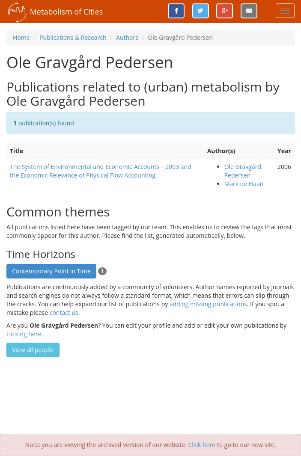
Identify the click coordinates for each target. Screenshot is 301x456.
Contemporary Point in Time (51, 271)
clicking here (23, 334)
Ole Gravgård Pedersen (242, 171)
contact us (64, 312)
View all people (33, 350)
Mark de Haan (244, 184)
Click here (202, 445)
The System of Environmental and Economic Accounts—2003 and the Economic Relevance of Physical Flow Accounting (100, 171)
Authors (127, 37)
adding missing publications (208, 304)
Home (21, 37)
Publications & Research (73, 37)
